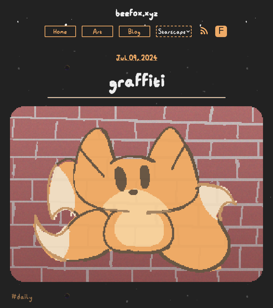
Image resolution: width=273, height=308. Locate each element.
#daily (21, 296)
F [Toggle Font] (221, 31)
